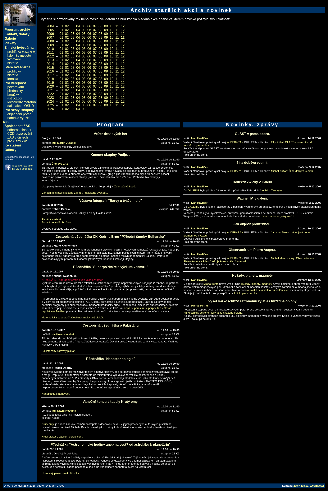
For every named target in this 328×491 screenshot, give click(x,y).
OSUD (29, 106)
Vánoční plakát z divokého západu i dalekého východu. (75, 192)
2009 (50, 45)
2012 (50, 56)
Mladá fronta (210, 283)
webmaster (317, 485)
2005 (50, 30)
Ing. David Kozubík (64, 410)
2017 (50, 75)
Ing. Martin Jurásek (64, 142)
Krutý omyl (48, 424)
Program (11, 29)
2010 (50, 49)
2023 (50, 97)
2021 (50, 90)
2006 (50, 34)
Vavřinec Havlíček (63, 334)
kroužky (13, 94)
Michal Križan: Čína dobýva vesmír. (292, 171)
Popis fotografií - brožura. (57, 222)
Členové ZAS (60, 163)
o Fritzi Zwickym (272, 190)
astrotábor (14, 98)
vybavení (14, 59)
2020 (50, 86)
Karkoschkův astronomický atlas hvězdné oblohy (212, 312)
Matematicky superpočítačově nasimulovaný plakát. (73, 317)
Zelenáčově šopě (124, 186)
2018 (50, 79)
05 (84, 26)
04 (78, 26)
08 (100, 26)
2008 (50, 41)
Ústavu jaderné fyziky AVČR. (278, 216)
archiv (25, 29)
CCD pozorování (19, 133)
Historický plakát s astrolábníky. (60, 473)
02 (67, 26)
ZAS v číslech (17, 137)
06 (89, 26)
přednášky (15, 91)
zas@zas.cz (301, 485)
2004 (50, 26)
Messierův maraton (21, 102)
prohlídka (21, 51)
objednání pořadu (20, 114)
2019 (50, 82)
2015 (50, 67)
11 (117, 26)
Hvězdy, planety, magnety (256, 283)
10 (111, 26)
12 (123, 26)
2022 (50, 94)
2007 (50, 37)
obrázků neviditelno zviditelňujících (268, 290)
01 (61, 26)
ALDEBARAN (235, 142)
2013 (50, 60)
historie (12, 63)
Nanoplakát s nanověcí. (56, 393)
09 (106, 26)
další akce (14, 106)
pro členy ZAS (17, 141)
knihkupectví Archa (245, 293)
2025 (50, 105)
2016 (50, 71)
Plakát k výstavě (51, 219)
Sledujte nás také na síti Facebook (22, 167)
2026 (50, 109)
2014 (50, 64)
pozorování (15, 87)
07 (95, 26)
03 (72, 26)
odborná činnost (19, 130)
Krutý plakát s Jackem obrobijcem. (62, 436)
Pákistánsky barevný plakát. (58, 350)
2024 (50, 101)
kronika (12, 79)
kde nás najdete (19, 55)
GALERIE (193, 190)
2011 (50, 52)
